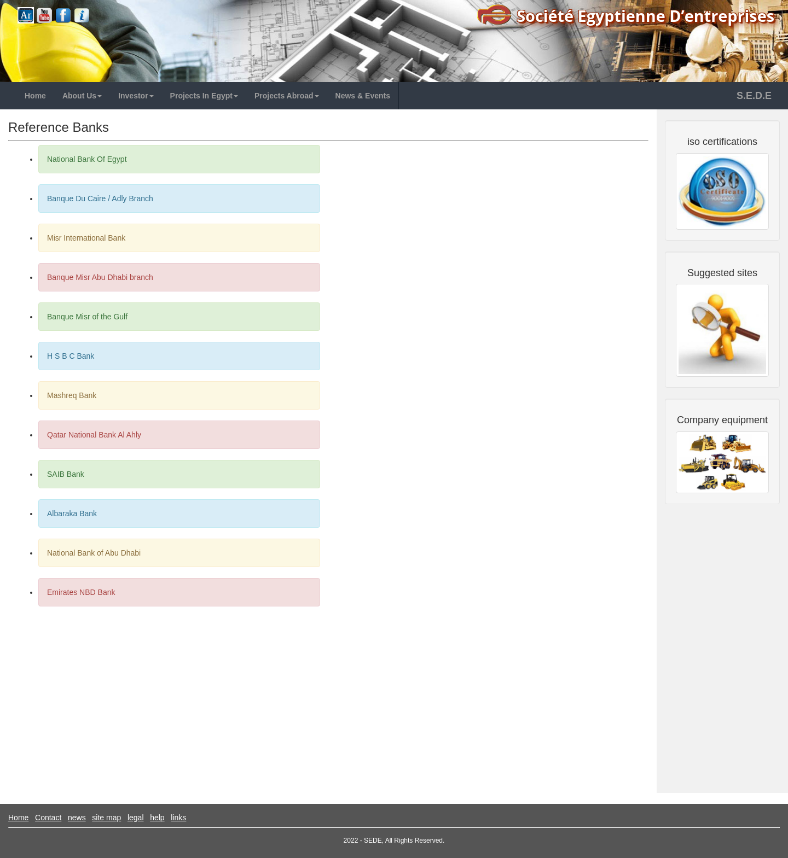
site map (106, 817)
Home (18, 817)
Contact (48, 817)
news (77, 817)
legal (136, 817)
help (157, 817)
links (178, 817)
